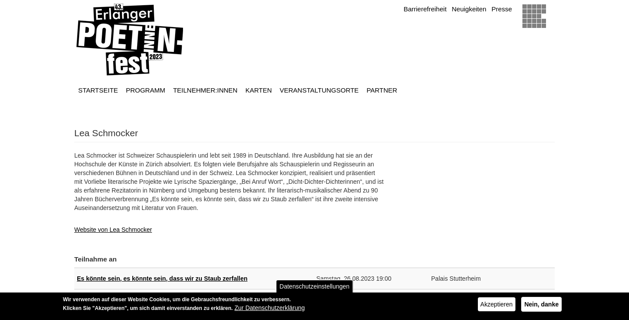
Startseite (98, 90)
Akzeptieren (496, 306)
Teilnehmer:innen (205, 90)
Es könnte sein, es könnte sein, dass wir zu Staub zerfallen (162, 278)
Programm (145, 90)
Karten (258, 90)
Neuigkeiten (469, 9)
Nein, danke (541, 306)
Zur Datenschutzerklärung (270, 309)
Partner (381, 90)
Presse (501, 9)
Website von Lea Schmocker (113, 229)
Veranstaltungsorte (319, 90)
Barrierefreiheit (425, 9)
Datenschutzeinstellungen (314, 288)
